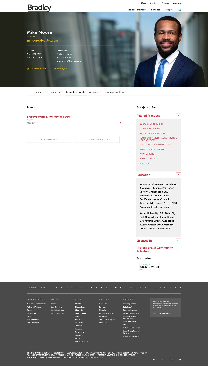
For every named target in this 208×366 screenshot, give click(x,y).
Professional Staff (58, 313)
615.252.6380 (35, 57)
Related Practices (148, 115)
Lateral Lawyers (57, 310)
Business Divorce (130, 310)
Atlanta (78, 304)
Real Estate (145, 163)
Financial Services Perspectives (130, 317)
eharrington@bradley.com (69, 61)
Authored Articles (34, 307)
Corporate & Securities (151, 124)
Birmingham (80, 307)
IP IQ (125, 325)
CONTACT (47, 353)
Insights (30, 316)
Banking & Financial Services (154, 133)
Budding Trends (129, 304)
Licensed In (144, 240)
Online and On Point (131, 336)
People (169, 9)
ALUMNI (70, 355)
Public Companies (149, 159)
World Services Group (85, 355)
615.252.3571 (35, 54)
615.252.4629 (65, 57)
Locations (177, 3)
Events (29, 310)
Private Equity (147, 154)
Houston (78, 319)
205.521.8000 (59, 353)
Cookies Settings (127, 355)
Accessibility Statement (37, 355)
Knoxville (79, 329)
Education (143, 175)
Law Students (56, 307)
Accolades (103, 323)
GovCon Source (129, 322)
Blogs (143, 3)
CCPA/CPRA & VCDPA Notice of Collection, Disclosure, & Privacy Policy (115, 353)
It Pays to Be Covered (131, 328)
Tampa (78, 338)
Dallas (77, 316)
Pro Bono (103, 316)
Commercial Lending (150, 129)
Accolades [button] (94, 92)
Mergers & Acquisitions (152, 149)
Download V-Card (38, 69)
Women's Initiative (106, 313)
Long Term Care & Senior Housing (157, 145)
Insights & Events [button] (75, 92)
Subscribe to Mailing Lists (162, 313)
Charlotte (79, 310)
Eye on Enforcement (131, 313)
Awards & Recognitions (36, 304)
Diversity (102, 310)
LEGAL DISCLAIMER (74, 353)
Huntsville (79, 323)
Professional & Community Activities (154, 249)
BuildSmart (127, 307)
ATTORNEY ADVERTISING (107, 355)
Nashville (31, 50)
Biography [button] (40, 92)
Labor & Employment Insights (131, 332)
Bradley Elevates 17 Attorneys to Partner (49, 116)
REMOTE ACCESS (57, 355)
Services (155, 9)
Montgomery (80, 332)
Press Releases (33, 323)
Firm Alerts (31, 313)
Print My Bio (62, 69)
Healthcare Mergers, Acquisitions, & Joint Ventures (158, 139)
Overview (103, 304)
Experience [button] (56, 92)
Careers (165, 3)
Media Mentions (33, 319)
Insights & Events (137, 9)
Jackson (78, 326)
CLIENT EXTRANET (34, 353)
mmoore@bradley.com (42, 40)
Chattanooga (80, 313)
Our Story (154, 3)
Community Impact (107, 319)
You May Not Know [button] (115, 92)
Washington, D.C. (82, 341)
